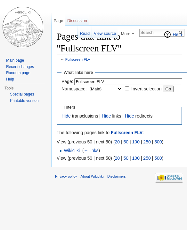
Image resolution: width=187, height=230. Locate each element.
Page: (67, 81)
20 (117, 141)
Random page (18, 73)
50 (126, 141)
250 (146, 141)
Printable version (24, 100)
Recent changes (20, 67)
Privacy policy (66, 176)
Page (58, 20)
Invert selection (146, 88)
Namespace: (74, 88)
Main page (15, 60)
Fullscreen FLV (77, 59)
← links (91, 150)
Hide (66, 116)
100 (136, 141)
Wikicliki (72, 150)
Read (85, 33)
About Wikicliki (92, 176)
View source (105, 33)
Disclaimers (116, 176)
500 (158, 141)
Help (177, 34)
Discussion (77, 20)
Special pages (22, 94)
